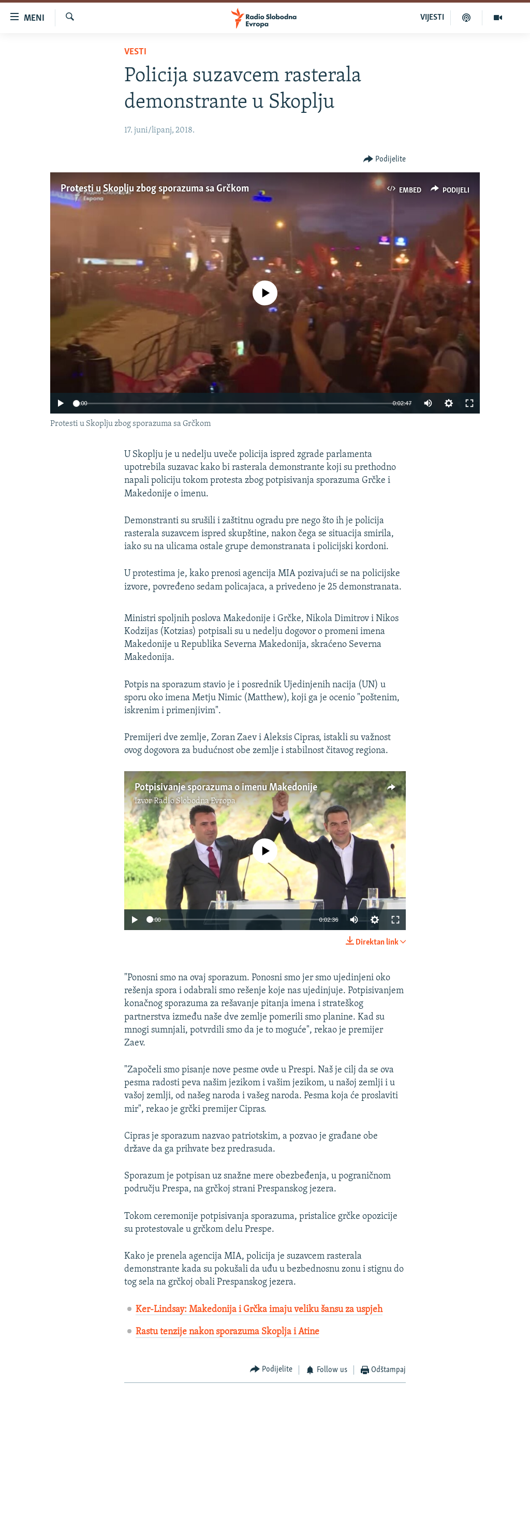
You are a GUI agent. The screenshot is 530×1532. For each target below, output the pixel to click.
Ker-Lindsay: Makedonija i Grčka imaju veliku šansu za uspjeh (259, 1310)
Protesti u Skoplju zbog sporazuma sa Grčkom (155, 189)
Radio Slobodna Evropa (194, 801)
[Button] (384, 159)
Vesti (135, 52)
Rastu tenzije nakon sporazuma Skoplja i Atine (227, 1332)
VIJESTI (432, 17)
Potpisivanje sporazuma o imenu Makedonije (226, 788)
